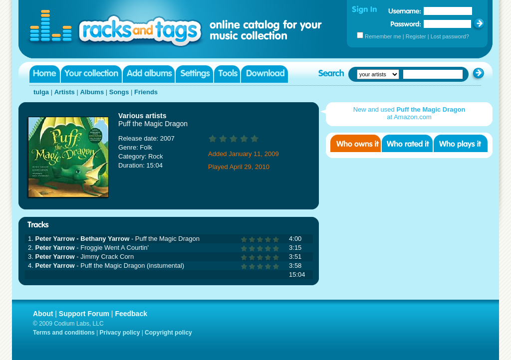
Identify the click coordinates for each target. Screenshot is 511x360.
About (43, 314)
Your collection (91, 74)
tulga (41, 92)
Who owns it (355, 143)
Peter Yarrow (54, 247)
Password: (406, 23)
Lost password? (450, 36)
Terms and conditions (64, 332)
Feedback (131, 314)
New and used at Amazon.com (409, 113)
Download (264, 74)
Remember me (383, 36)
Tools (227, 74)
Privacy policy (120, 332)
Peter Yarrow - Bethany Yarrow (82, 238)
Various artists (142, 116)
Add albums (149, 74)
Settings (194, 74)
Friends (146, 92)
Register (416, 36)
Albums (92, 92)
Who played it (461, 143)
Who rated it (407, 143)
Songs (119, 92)
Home (44, 74)
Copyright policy (168, 332)
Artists (64, 92)
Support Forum (84, 314)
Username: (404, 10)
